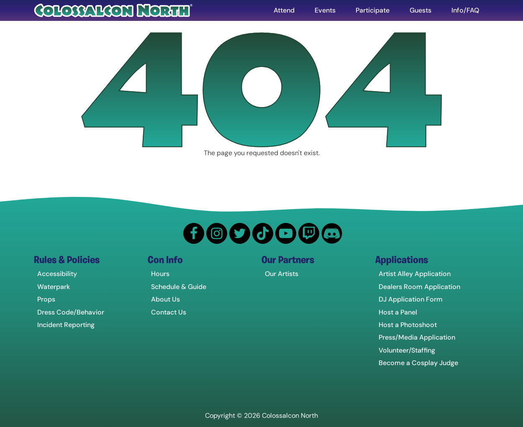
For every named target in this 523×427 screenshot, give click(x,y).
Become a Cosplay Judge (418, 362)
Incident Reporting (66, 324)
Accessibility (57, 273)
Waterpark (53, 286)
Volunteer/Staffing (407, 350)
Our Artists (281, 273)
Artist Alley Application (415, 273)
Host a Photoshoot (408, 324)
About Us (165, 299)
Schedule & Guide (178, 286)
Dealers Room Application (419, 286)
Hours (160, 273)
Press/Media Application (417, 337)
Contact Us (168, 312)
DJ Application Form (411, 299)
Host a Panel (398, 312)
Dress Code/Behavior (70, 312)
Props (46, 299)
